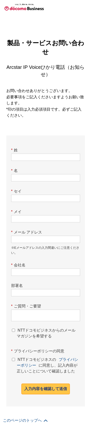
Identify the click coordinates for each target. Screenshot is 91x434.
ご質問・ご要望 (26, 306)
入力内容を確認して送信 (45, 389)
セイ (16, 191)
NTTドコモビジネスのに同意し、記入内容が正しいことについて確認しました (47, 364)
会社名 (18, 265)
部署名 (17, 286)
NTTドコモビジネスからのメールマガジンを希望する (46, 333)
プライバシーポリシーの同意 (37, 351)
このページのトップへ (22, 420)
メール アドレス (26, 232)
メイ (16, 211)
